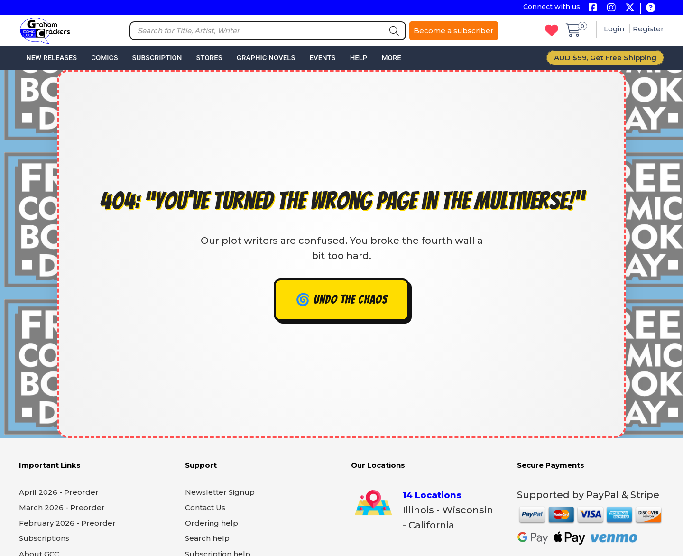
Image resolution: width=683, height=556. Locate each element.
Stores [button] (209, 58)
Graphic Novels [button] (266, 58)
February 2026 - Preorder (67, 523)
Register (648, 28)
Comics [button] (104, 58)
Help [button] (359, 58)
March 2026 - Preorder (62, 507)
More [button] (391, 58)
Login (615, 28)
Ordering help (211, 523)
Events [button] (322, 58)
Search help (207, 538)
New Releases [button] (51, 58)
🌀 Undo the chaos (341, 299)
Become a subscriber (454, 30)
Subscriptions (44, 538)
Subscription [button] (157, 58)
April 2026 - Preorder (59, 492)
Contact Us (205, 507)
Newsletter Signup (220, 492)
